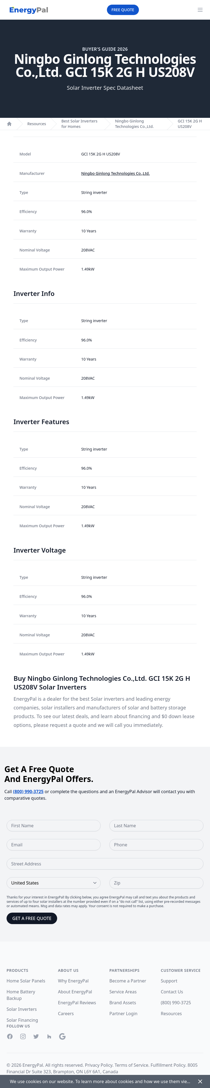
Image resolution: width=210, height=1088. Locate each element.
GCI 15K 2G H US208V (190, 123)
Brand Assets (122, 1003)
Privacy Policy (98, 1065)
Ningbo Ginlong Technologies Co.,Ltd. (134, 123)
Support (169, 981)
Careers (66, 1014)
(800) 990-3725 (28, 792)
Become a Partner (127, 981)
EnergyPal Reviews (77, 1003)
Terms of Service (131, 1065)
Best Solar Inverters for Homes (79, 123)
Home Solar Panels (26, 981)
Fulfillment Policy (168, 1065)
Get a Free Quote (31, 918)
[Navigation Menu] (200, 9)
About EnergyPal (75, 992)
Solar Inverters (22, 1009)
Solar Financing (22, 1020)
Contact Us (172, 992)
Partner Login (123, 1014)
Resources (36, 123)
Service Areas (123, 992)
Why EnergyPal (73, 981)
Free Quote (123, 9)
